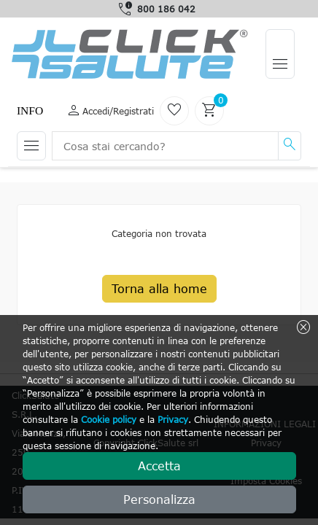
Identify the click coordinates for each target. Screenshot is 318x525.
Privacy (173, 419)
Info (30, 110)
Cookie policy (108, 419)
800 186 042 (166, 9)
